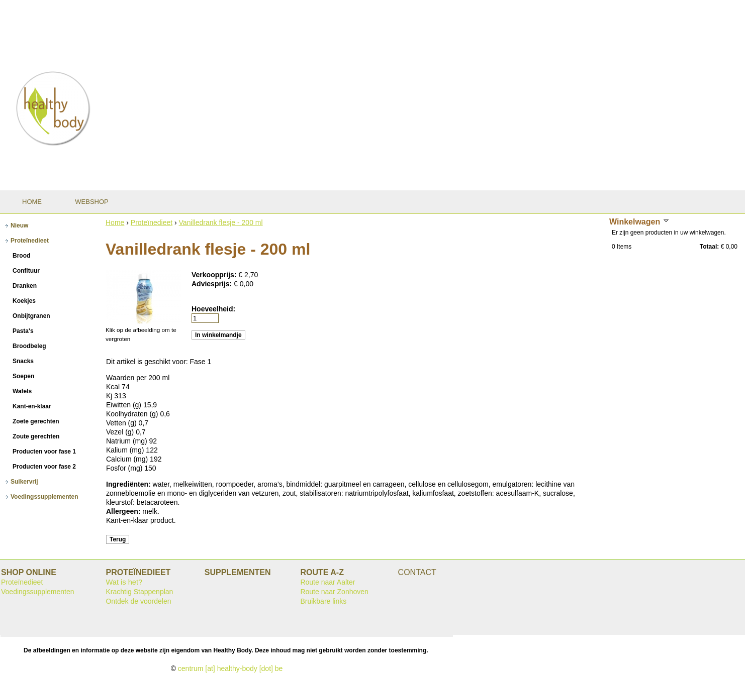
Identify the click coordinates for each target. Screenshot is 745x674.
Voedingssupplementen (37, 592)
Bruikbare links (323, 601)
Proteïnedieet (151, 222)
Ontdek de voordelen (138, 601)
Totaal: (709, 246)
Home (115, 222)
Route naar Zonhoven (334, 592)
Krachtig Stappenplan (139, 592)
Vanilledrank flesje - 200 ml (221, 222)
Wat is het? (124, 582)
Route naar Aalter (327, 582)
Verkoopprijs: (215, 275)
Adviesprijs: (213, 284)
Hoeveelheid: (213, 309)
